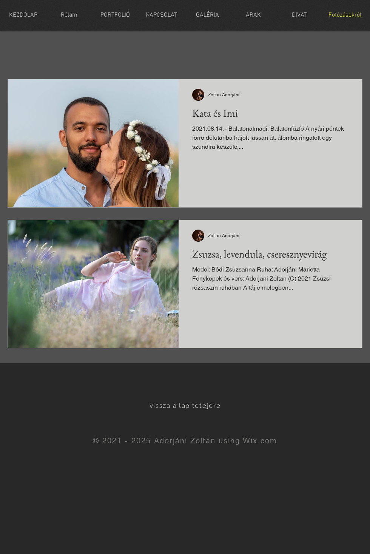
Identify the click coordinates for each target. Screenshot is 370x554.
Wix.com (260, 440)
